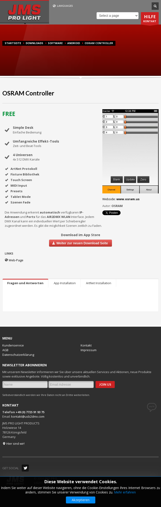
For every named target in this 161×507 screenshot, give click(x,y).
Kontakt (86, 345)
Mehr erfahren (125, 492)
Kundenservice (13, 345)
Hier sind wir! (13, 443)
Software (55, 43)
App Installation (65, 283)
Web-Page (14, 260)
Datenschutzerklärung (18, 355)
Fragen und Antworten (25, 283)
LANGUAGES (63, 5)
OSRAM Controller (28, 93)
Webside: (121, 199)
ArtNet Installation (98, 283)
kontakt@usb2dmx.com (27, 416)
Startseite (13, 43)
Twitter (25, 468)
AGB (5, 350)
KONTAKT (150, 19)
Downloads (34, 43)
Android (73, 43)
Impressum (89, 350)
